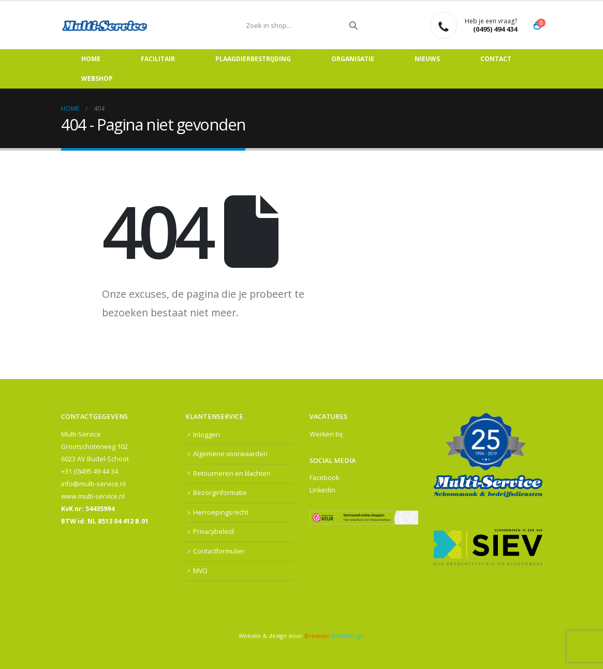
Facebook (324, 477)
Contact (495, 58)
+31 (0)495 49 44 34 (89, 471)
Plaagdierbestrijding (253, 58)
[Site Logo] (105, 25)
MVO (200, 570)
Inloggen (206, 434)
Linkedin (322, 490)
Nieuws (427, 58)
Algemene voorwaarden (230, 453)
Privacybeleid (213, 532)
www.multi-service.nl (93, 496)
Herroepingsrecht (220, 512)
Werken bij (326, 434)
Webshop (97, 78)
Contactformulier (219, 551)
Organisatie (352, 58)
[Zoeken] (353, 25)
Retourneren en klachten (232, 473)
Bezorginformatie (220, 492)
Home (90, 58)
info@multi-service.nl (93, 483)
